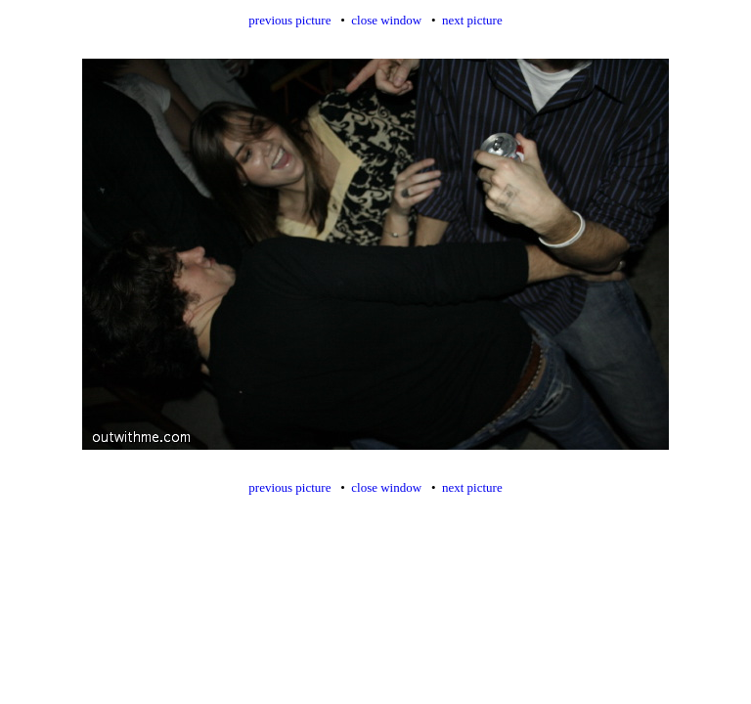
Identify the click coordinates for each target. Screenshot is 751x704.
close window (386, 20)
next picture (472, 20)
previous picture (289, 20)
